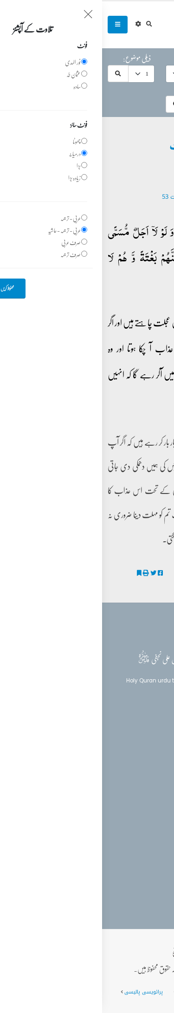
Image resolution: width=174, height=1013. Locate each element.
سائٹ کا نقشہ (91, 991)
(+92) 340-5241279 (130, 826)
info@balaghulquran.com (120, 842)
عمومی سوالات (137, 991)
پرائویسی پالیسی (41, 991)
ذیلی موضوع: (35, 58)
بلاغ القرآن (143, 743)
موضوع (99, 58)
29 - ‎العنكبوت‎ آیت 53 (87, 196)
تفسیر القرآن (143, 760)
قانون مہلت (151, 573)
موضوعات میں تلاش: (141, 89)
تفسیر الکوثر (150, 585)
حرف (158, 58)
